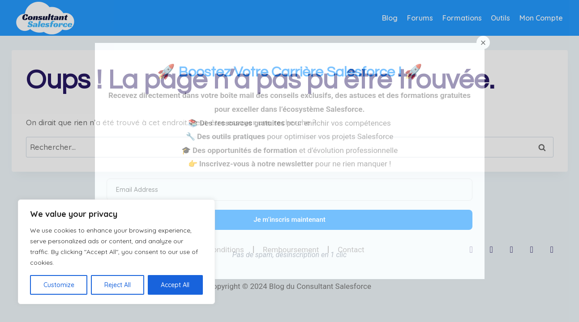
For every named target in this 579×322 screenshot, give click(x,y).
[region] (116, 251)
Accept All (175, 285)
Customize (58, 285)
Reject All (117, 285)
